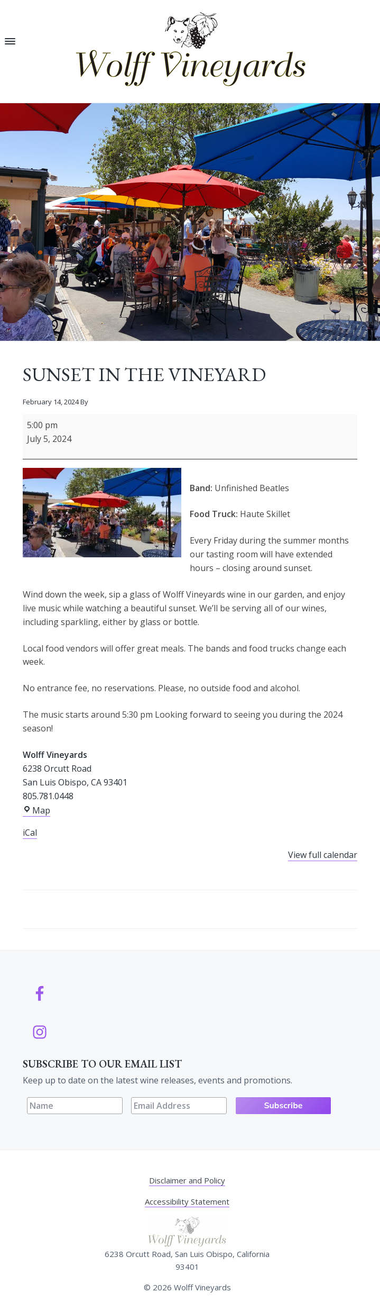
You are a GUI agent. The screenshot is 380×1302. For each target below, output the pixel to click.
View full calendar (322, 855)
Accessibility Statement (187, 1201)
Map (36, 810)
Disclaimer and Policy (187, 1180)
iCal (30, 832)
